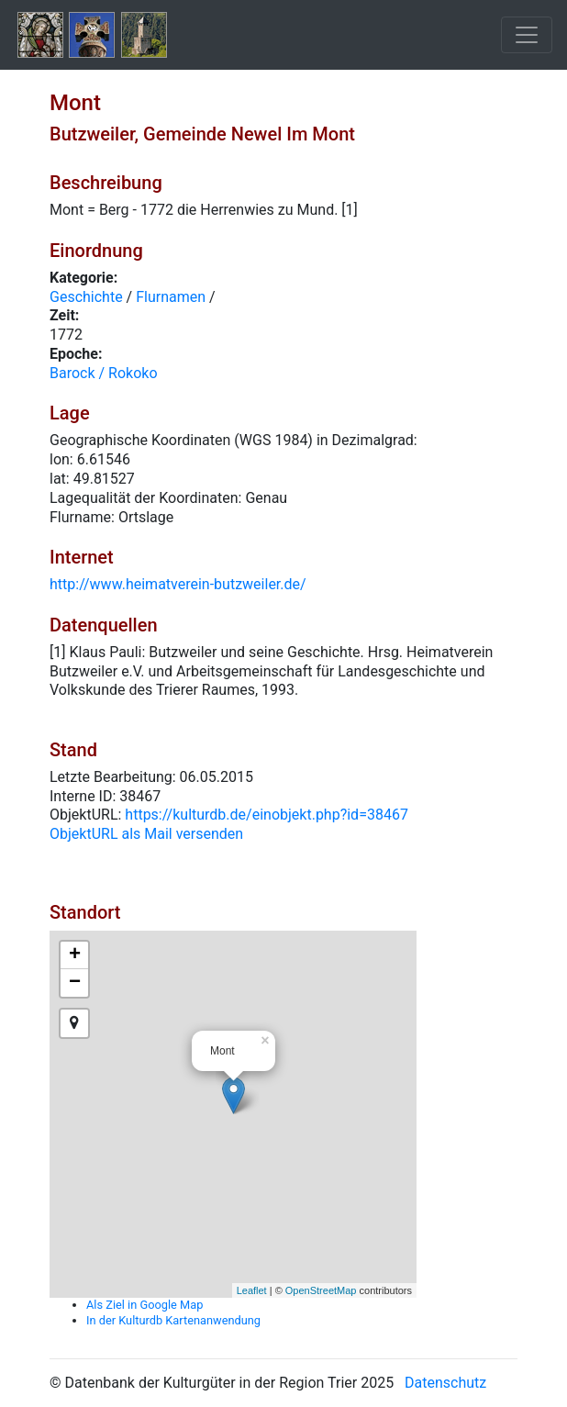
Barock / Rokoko (104, 373)
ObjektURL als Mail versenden (146, 834)
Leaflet (252, 1290)
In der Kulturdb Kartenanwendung (173, 1320)
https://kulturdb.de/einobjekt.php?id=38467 (266, 814)
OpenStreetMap (321, 1290)
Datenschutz (445, 1382)
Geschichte (86, 297)
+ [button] (75, 955)
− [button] (75, 983)
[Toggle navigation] (526, 35)
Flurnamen (171, 297)
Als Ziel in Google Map (144, 1305)
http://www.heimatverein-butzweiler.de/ (178, 584)
